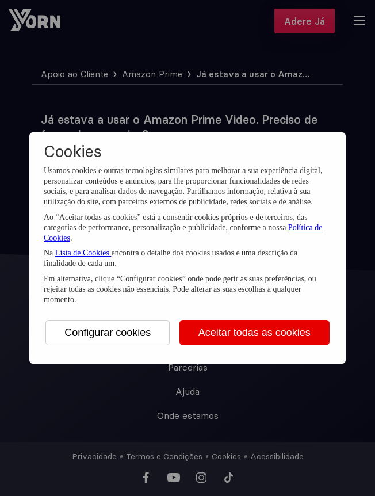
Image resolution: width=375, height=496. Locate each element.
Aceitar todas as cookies (254, 332)
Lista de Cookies (83, 253)
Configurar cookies (107, 332)
